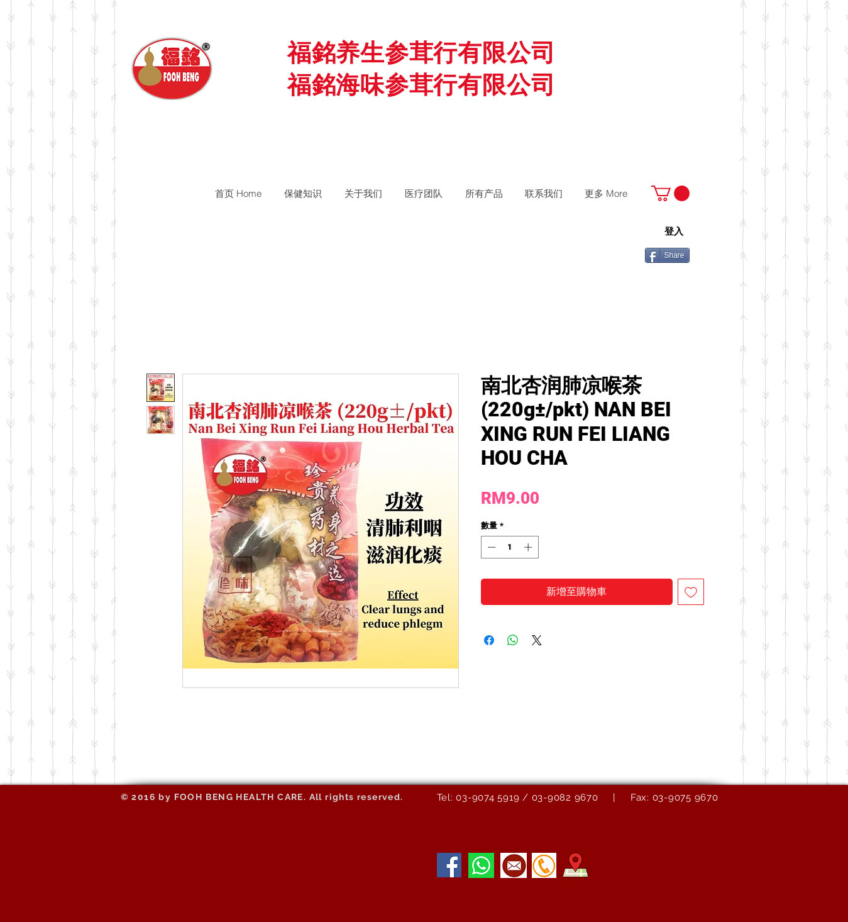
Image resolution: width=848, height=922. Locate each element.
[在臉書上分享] (489, 640)
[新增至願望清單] (691, 592)
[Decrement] (490, 547)
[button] (670, 193)
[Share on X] (536, 640)
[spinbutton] (509, 547)
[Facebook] (449, 865)
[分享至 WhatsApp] (512, 640)
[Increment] (529, 547)
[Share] (667, 255)
